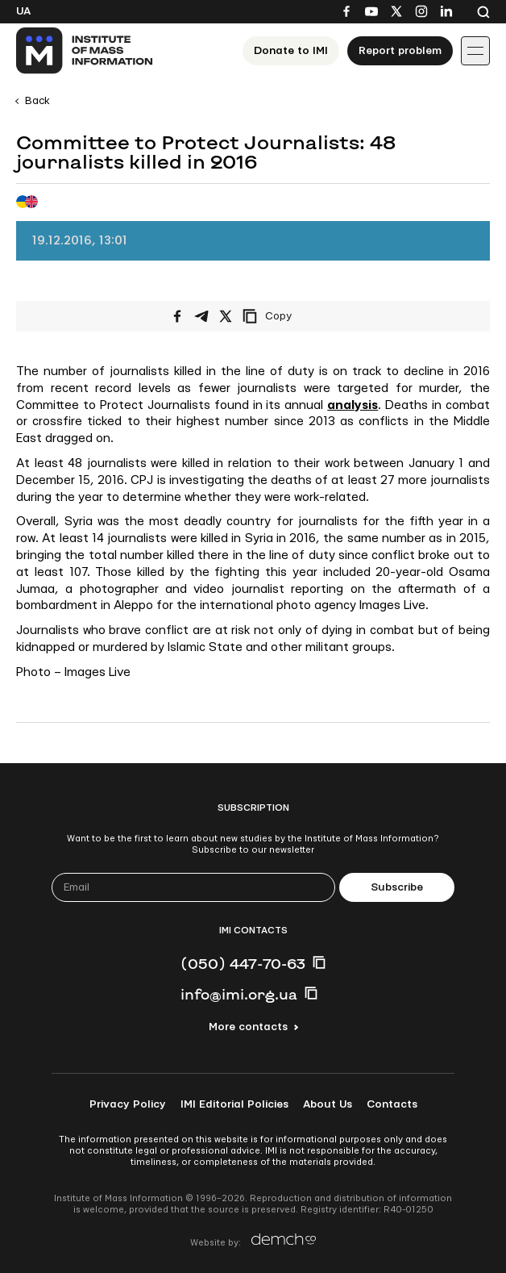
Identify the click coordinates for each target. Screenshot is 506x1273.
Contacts (392, 1104)
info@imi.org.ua (238, 994)
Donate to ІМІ (291, 50)
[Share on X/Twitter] (225, 316)
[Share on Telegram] (201, 316)
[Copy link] (289, 316)
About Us (327, 1104)
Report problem (400, 50)
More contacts (248, 1027)
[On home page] (85, 50)
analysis (352, 405)
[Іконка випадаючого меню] (475, 50)
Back (37, 100)
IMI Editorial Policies (234, 1104)
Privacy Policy (127, 1104)
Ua (23, 11)
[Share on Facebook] (177, 316)
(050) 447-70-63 (242, 963)
